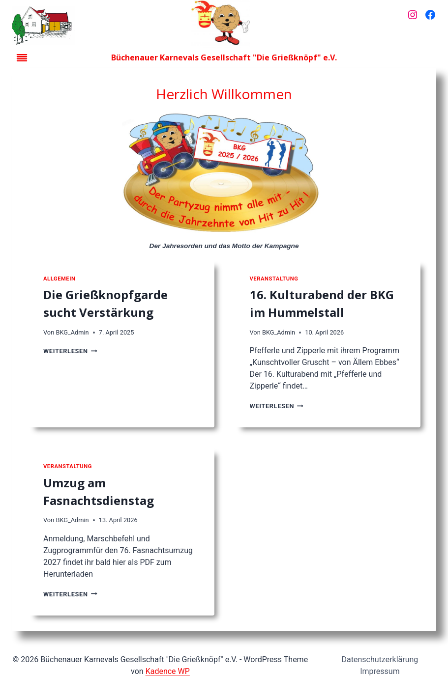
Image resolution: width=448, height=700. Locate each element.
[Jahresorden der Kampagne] (224, 174)
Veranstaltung (274, 279)
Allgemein (59, 279)
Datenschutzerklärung (380, 659)
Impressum (380, 671)
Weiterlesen (70, 351)
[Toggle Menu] (22, 58)
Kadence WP (168, 671)
